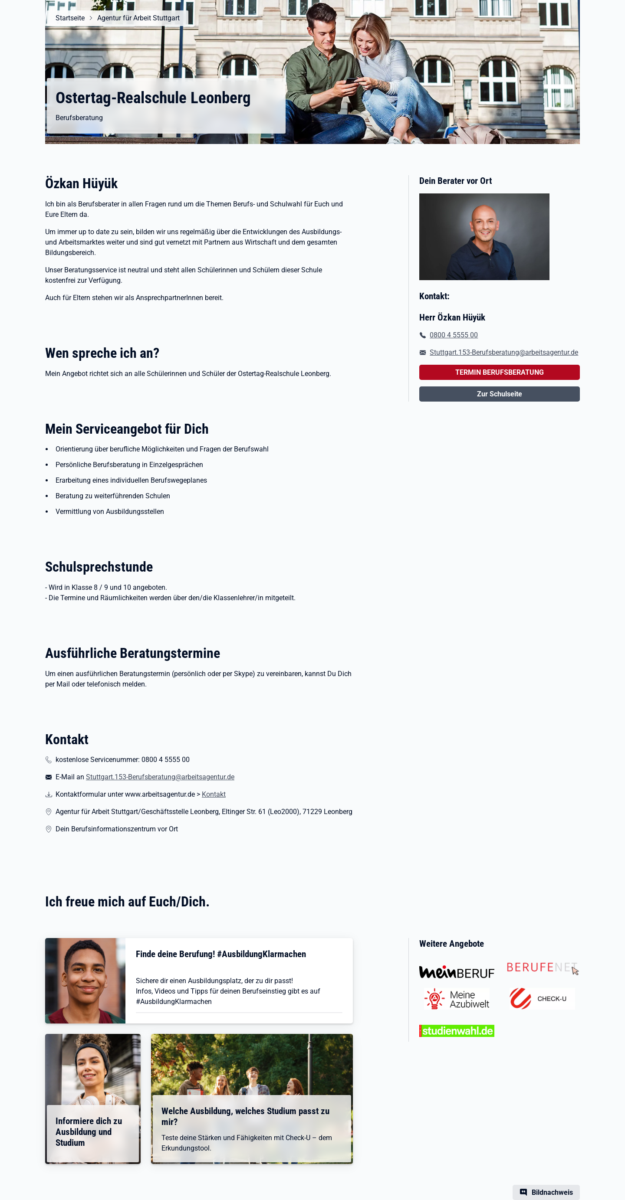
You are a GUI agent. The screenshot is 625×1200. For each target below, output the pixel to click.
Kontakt (214, 794)
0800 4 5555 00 (454, 335)
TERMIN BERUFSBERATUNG (499, 372)
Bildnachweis (552, 1192)
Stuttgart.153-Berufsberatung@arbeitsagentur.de (160, 777)
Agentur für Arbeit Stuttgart (138, 18)
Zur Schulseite (499, 394)
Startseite (70, 18)
